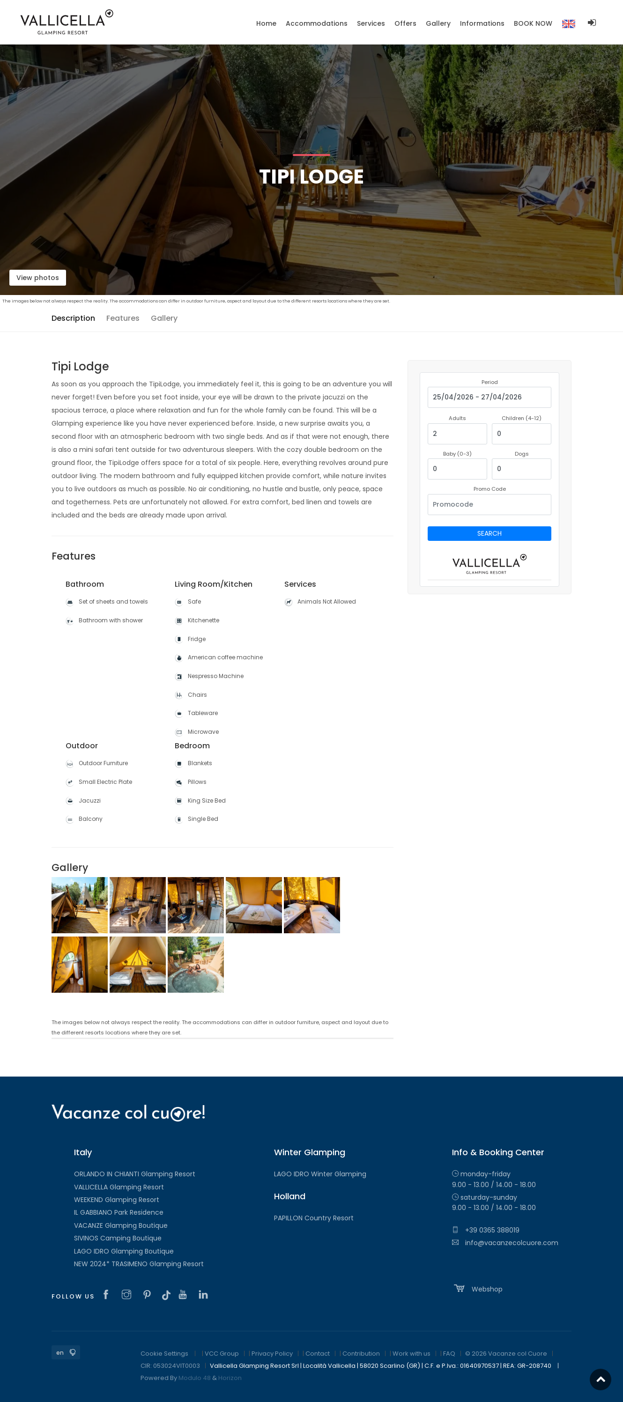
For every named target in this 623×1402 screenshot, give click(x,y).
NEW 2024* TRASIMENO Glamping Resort (139, 1264)
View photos (37, 277)
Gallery (164, 318)
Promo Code (490, 489)
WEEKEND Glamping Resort (116, 1199)
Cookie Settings (164, 1353)
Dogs (522, 453)
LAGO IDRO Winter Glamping (320, 1174)
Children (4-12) (521, 418)
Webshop (477, 1288)
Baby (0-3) (457, 453)
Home (266, 23)
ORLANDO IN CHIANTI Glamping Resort (134, 1174)
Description (73, 318)
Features (123, 318)
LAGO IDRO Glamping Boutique (124, 1251)
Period (490, 382)
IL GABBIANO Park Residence (118, 1212)
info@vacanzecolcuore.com (505, 1242)
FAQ (449, 1353)
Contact (317, 1353)
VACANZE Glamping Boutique (121, 1225)
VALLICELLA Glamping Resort (119, 1187)
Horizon (230, 1377)
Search (489, 533)
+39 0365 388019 (485, 1230)
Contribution (361, 1353)
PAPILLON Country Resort (314, 1218)
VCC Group (222, 1353)
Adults (457, 418)
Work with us (411, 1353)
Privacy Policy (272, 1353)
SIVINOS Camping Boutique (118, 1238)
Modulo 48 (194, 1377)
